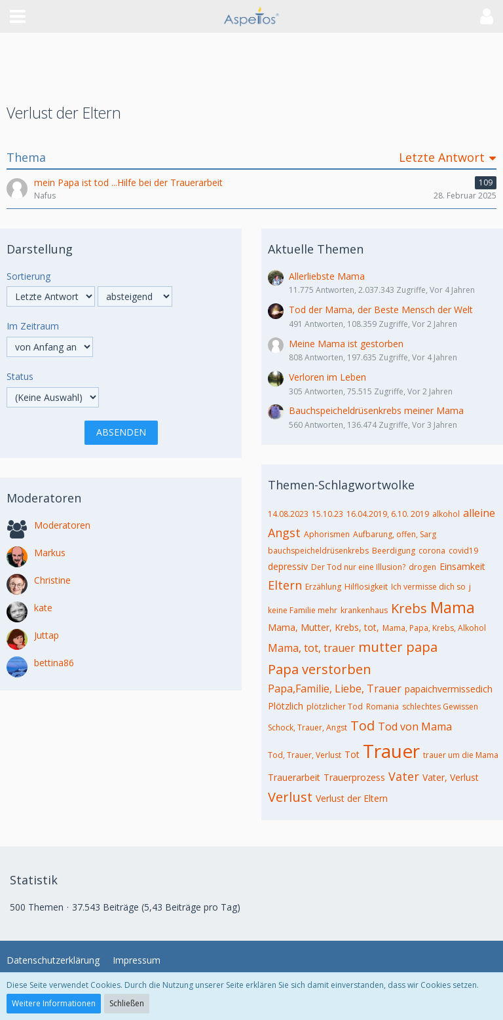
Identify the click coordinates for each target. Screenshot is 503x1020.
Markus (49, 552)
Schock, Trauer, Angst (307, 727)
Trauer (391, 750)
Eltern (285, 585)
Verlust (290, 797)
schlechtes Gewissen (440, 706)
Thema (26, 157)
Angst (284, 532)
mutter (380, 647)
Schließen (126, 1003)
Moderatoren (62, 525)
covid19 (463, 550)
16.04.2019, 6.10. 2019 (387, 513)
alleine (479, 513)
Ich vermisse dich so (428, 586)
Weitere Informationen (54, 1003)
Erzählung (323, 586)
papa (422, 647)
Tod (362, 725)
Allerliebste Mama (327, 276)
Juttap (46, 635)
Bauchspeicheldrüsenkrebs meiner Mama (376, 410)
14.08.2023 (288, 513)
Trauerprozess (354, 777)
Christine (52, 580)
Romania (382, 706)
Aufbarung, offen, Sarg (394, 534)
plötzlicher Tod (335, 706)
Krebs (409, 608)
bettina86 (54, 662)
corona (432, 550)
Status (20, 376)
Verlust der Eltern (352, 798)
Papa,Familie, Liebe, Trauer (334, 688)
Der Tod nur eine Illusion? (358, 567)
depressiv (288, 566)
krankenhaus (364, 610)
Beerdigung (393, 550)
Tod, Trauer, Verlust (304, 755)
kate (43, 607)
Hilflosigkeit (366, 586)
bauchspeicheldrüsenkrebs (318, 550)
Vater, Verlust (450, 777)
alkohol (446, 513)
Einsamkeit (462, 566)
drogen (422, 567)
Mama (452, 607)
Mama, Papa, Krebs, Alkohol (434, 627)
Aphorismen (327, 534)
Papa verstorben (319, 669)
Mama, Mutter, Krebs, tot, (323, 627)
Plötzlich (285, 706)
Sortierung (28, 276)
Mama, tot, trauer (311, 648)
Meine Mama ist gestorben (346, 343)
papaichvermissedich (449, 689)
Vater (403, 776)
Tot (352, 754)
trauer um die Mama (460, 755)
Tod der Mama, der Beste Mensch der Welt (381, 309)
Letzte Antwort (442, 157)
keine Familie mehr (302, 610)
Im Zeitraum (33, 326)
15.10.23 (327, 513)
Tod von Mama (415, 726)
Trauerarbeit (294, 777)
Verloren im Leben (327, 377)
